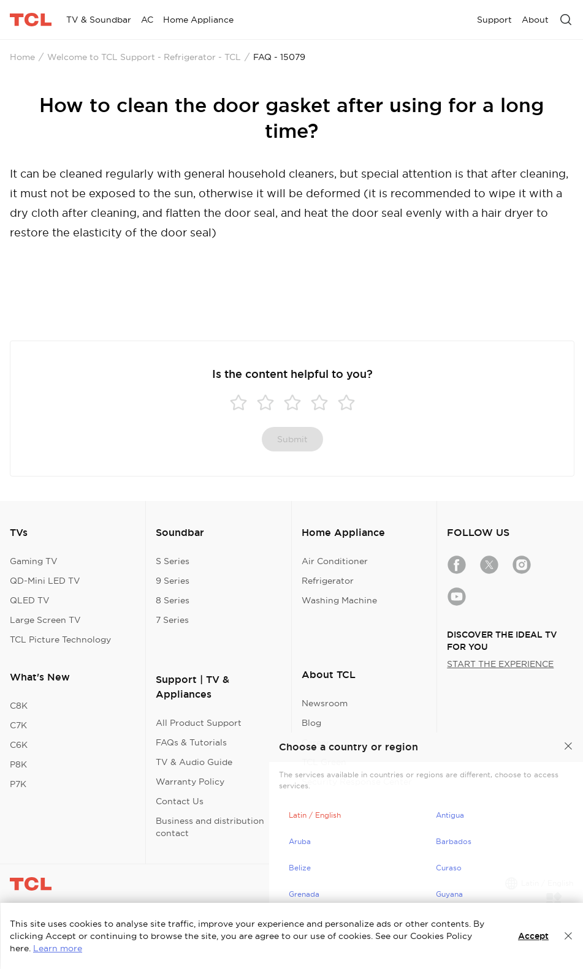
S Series (172, 561)
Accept (533, 935)
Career (316, 742)
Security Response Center (357, 781)
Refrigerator (328, 580)
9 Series (172, 580)
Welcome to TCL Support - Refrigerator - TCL (144, 56)
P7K (18, 784)
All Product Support (199, 722)
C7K (18, 725)
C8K (19, 705)
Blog (311, 722)
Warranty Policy (190, 781)
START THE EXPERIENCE (500, 663)
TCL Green (324, 761)
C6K (19, 744)
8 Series (172, 600)
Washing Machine (339, 600)
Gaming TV (34, 561)
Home (22, 56)
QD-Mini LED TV (45, 580)
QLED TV (30, 600)
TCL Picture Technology (60, 639)
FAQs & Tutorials (191, 742)
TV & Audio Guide (194, 761)
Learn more (57, 948)
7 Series (172, 619)
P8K (18, 764)
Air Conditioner (335, 561)
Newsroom (325, 703)
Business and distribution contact (210, 827)
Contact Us (180, 801)
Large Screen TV (45, 619)
